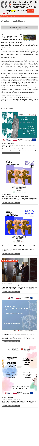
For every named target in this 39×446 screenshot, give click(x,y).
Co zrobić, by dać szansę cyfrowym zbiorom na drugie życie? (18, 334)
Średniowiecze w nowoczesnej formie (12, 285)
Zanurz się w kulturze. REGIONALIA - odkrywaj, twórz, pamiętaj (19, 245)
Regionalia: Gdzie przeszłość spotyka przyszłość (15, 196)
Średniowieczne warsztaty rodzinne (11, 399)
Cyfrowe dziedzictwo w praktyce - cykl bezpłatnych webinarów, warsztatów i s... (19, 145)
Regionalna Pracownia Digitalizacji (19, 27)
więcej (34, 150)
